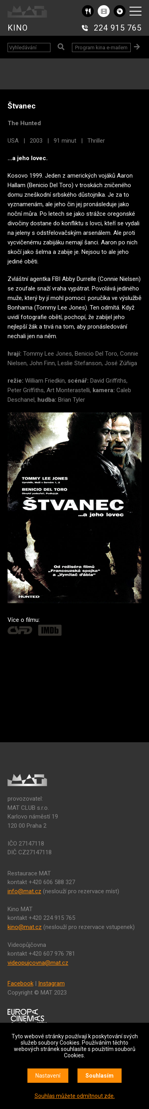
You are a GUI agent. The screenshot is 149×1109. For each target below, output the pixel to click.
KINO (18, 28)
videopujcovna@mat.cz (38, 962)
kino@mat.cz (25, 927)
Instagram (51, 983)
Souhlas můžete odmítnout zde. (75, 1096)
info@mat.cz (24, 891)
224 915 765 (117, 28)
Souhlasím (99, 1075)
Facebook (20, 983)
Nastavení (47, 1075)
